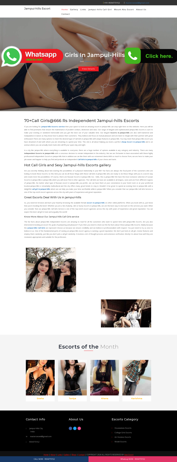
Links (83, 9)
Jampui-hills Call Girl (100, 9)
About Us (141, 9)
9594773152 (91, 61)
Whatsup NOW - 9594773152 (133, 459)
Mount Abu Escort (124, 9)
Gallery (74, 9)
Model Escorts (121, 441)
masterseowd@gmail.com (137, 3)
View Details (88, 69)
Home (65, 9)
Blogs (73, 455)
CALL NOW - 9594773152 (44, 459)
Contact (66, 14)
